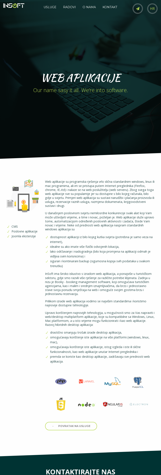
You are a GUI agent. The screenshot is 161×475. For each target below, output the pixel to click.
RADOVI (69, 7)
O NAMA (89, 7)
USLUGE (50, 7)
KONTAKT (110, 7)
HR (152, 8)
